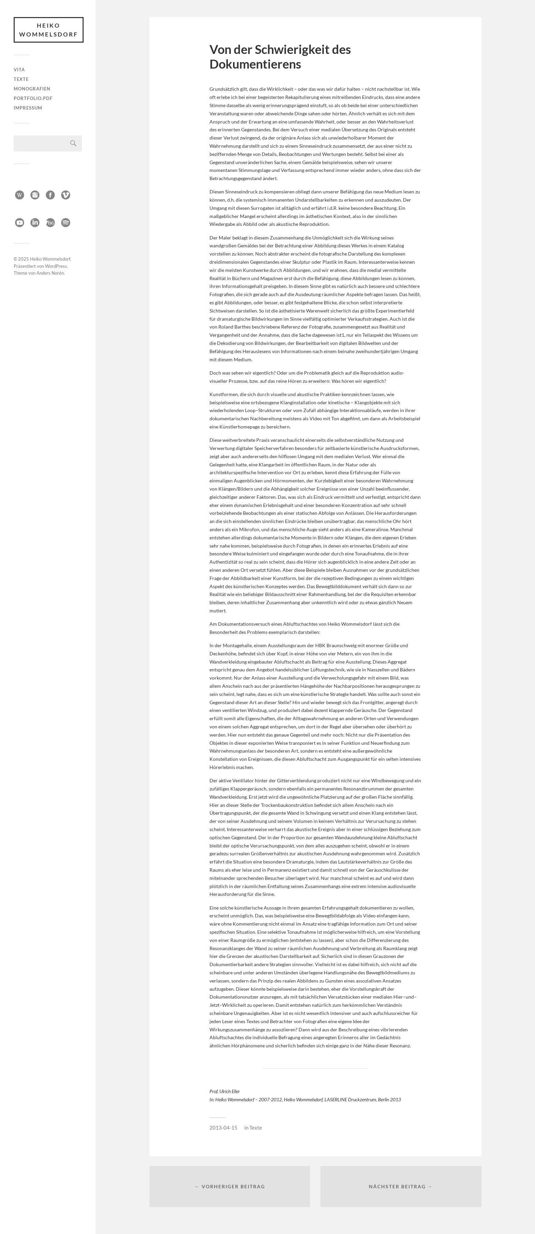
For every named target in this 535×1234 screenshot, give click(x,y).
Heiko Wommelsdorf (48, 30)
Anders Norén (50, 271)
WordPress (56, 264)
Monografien (32, 88)
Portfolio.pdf (33, 98)
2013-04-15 (223, 1127)
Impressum (28, 108)
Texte (21, 79)
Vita (19, 69)
